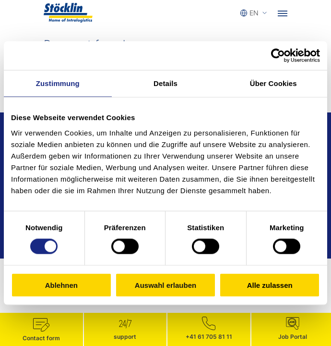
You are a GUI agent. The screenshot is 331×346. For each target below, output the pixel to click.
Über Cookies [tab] (273, 83)
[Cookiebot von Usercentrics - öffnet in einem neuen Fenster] (278, 56)
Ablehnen (61, 285)
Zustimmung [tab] (58, 83)
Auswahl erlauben (165, 285)
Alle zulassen (270, 285)
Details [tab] (165, 83)
